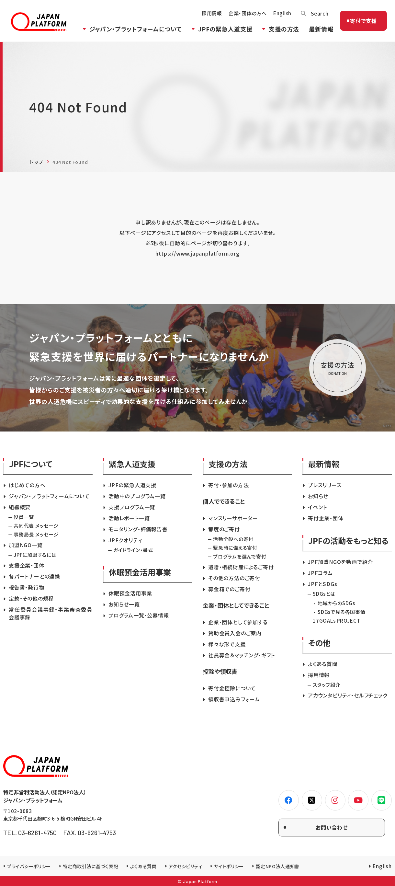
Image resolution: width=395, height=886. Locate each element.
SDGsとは (324, 593)
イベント (317, 507)
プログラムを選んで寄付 (239, 556)
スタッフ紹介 (327, 684)
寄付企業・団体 (326, 518)
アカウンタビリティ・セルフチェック (348, 695)
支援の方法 (282, 30)
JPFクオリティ (125, 540)
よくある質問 (323, 664)
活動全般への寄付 (233, 538)
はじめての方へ (27, 485)
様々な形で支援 (227, 644)
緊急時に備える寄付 (235, 547)
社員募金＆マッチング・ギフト (241, 655)
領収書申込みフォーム (234, 699)
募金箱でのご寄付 (229, 589)
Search (318, 14)
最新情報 (319, 30)
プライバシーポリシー (29, 866)
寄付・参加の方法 (228, 485)
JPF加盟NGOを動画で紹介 (340, 562)
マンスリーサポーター (233, 518)
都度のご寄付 (224, 529)
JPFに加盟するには (35, 554)
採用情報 (210, 14)
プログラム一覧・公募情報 (138, 615)
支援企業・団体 (26, 565)
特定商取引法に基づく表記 (90, 866)
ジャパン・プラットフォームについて (134, 30)
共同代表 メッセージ (36, 525)
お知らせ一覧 (124, 604)
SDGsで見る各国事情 (341, 611)
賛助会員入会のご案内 (235, 633)
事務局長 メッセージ (36, 534)
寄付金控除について (232, 688)
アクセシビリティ (185, 866)
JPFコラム (320, 573)
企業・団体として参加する (238, 622)
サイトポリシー (229, 866)
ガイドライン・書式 (133, 550)
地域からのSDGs (336, 603)
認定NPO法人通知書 (277, 866)
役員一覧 (24, 516)
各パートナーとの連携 (34, 576)
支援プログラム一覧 (131, 507)
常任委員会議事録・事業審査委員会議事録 (51, 613)
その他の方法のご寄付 (234, 578)
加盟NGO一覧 (26, 545)
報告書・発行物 (26, 587)
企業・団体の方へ (246, 14)
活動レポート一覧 (129, 518)
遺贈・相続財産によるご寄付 (241, 567)
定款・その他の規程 (31, 598)
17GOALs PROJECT (336, 620)
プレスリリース (325, 485)
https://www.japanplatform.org (197, 253)
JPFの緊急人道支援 (224, 30)
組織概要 (19, 507)
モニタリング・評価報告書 (138, 529)
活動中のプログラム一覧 (137, 496)
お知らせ (318, 496)
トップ (36, 162)
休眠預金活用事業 (130, 593)
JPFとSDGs (322, 584)
